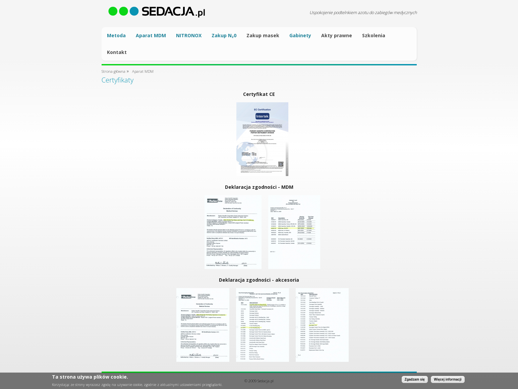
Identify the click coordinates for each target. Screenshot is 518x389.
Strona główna (113, 71)
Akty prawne (336, 35)
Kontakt (117, 52)
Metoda (116, 35)
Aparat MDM (151, 35)
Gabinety (300, 35)
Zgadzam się (415, 380)
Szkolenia (373, 35)
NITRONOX (189, 35)
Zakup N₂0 (224, 35)
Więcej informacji (447, 380)
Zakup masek (262, 35)
